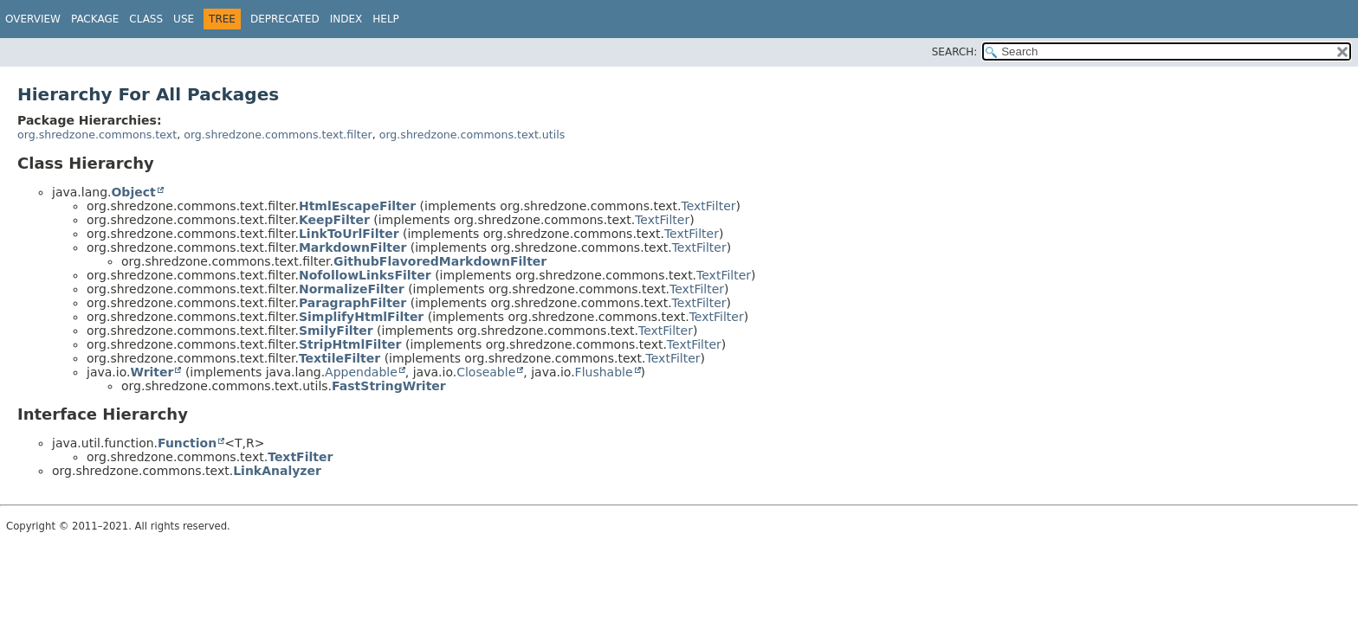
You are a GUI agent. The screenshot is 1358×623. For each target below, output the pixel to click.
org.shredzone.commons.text (97, 134)
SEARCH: (955, 52)
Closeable (485, 372)
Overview (33, 19)
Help (385, 19)
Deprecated (285, 19)
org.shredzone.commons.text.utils (472, 134)
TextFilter (709, 206)
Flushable (604, 372)
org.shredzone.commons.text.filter (278, 134)
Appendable (361, 372)
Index (346, 19)
